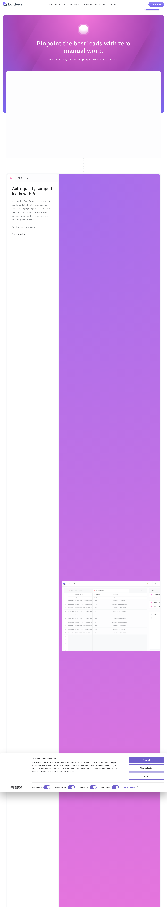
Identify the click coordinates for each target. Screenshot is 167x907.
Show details (129, 902)
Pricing (114, 4)
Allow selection (146, 883)
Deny (146, 891)
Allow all (146, 875)
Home (49, 4)
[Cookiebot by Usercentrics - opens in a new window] (16, 902)
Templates (87, 4)
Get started (156, 4)
